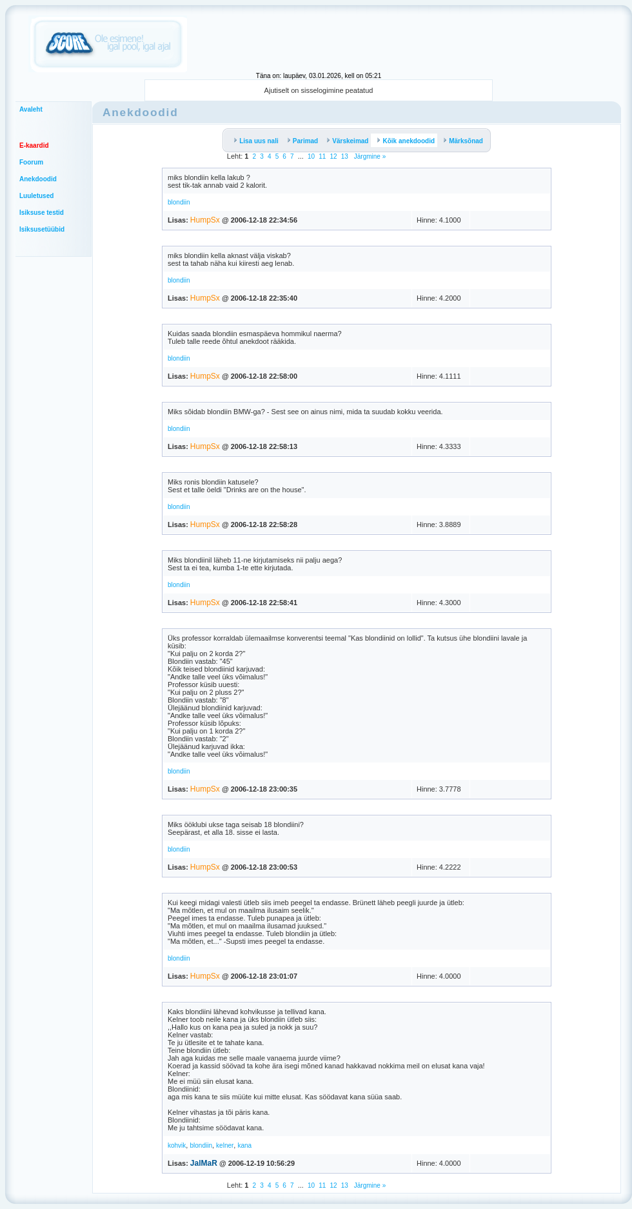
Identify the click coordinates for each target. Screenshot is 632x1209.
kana (244, 1145)
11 (322, 156)
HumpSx (205, 220)
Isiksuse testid (41, 212)
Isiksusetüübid (41, 229)
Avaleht (31, 109)
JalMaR (203, 1163)
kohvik (177, 1145)
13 (344, 156)
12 (333, 156)
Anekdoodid (38, 179)
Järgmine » (369, 156)
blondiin (179, 202)
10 (311, 156)
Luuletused (36, 195)
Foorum (31, 162)
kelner (224, 1145)
